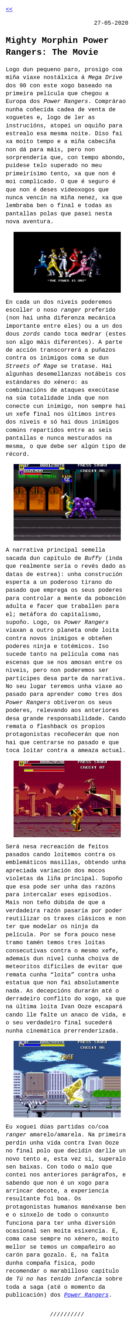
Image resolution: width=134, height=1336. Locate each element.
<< (9, 10)
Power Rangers (86, 1295)
